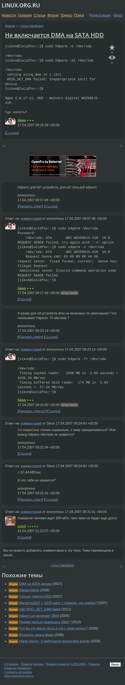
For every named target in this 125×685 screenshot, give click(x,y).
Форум (52, 15)
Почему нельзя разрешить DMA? (44, 622)
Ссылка (12, 133)
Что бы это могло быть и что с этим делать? (53, 628)
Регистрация (100, 15)
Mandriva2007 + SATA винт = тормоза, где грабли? (58, 603)
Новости (9, 15)
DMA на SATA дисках (35, 584)
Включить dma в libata (36, 635)
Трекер (66, 15)
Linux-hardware (32, 26)
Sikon (22, 120)
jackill (22, 526)
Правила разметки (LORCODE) (66, 664)
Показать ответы (31, 411)
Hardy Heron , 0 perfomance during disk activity (54, 641)
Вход (118, 15)
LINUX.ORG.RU (21, 5)
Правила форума (32, 664)
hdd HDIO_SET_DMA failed (39, 609)
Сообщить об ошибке (18, 672)
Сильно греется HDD (35, 596)
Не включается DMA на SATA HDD (54, 35)
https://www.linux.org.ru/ (19, 675)
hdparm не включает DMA (39, 616)
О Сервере (11, 664)
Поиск (79, 15)
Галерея (25, 15)
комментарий (31, 218)
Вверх (115, 664)
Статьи (39, 15)
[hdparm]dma (29, 590)
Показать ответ (30, 206)
